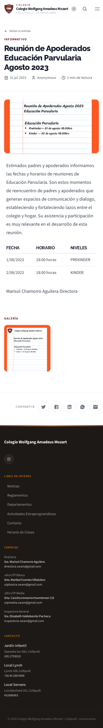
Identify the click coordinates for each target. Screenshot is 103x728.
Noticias (12, 486)
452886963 (11, 695)
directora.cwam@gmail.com (22, 566)
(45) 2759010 (12, 656)
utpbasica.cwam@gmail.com (23, 584)
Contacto (13, 523)
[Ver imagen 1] (27, 348)
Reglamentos (16, 495)
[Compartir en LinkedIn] (69, 407)
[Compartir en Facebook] (56, 407)
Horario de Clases (19, 532)
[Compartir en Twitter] (43, 407)
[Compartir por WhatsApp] (82, 407)
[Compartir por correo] (95, 407)
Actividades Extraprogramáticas (30, 514)
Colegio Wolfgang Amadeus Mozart (35, 442)
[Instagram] (9, 459)
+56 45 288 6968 (14, 676)
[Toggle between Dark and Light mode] (74, 9)
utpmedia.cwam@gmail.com (23, 602)
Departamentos (18, 504)
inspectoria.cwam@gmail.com (24, 621)
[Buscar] (84, 9)
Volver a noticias (17, 31)
